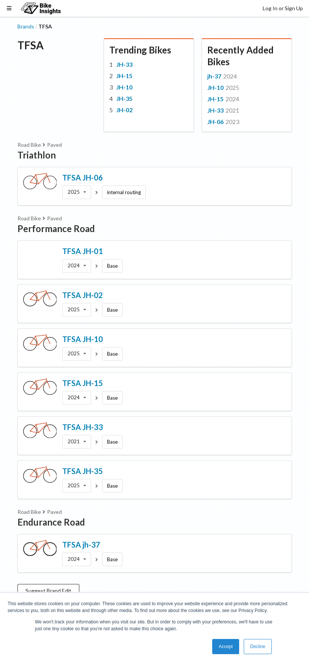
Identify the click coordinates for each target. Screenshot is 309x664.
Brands (25, 26)
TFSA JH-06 (82, 177)
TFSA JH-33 (82, 427)
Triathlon (36, 154)
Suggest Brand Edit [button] (48, 590)
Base (112, 266)
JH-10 (124, 87)
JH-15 (124, 75)
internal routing (124, 192)
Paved (54, 144)
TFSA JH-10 (82, 339)
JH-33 (124, 64)
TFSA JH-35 (82, 471)
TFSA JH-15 (82, 383)
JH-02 (124, 109)
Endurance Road (51, 521)
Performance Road (56, 228)
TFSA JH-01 (82, 251)
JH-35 (124, 98)
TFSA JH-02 (82, 295)
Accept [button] (226, 646)
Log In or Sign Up (283, 8)
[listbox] (76, 192)
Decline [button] (257, 646)
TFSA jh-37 (81, 544)
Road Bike (29, 144)
